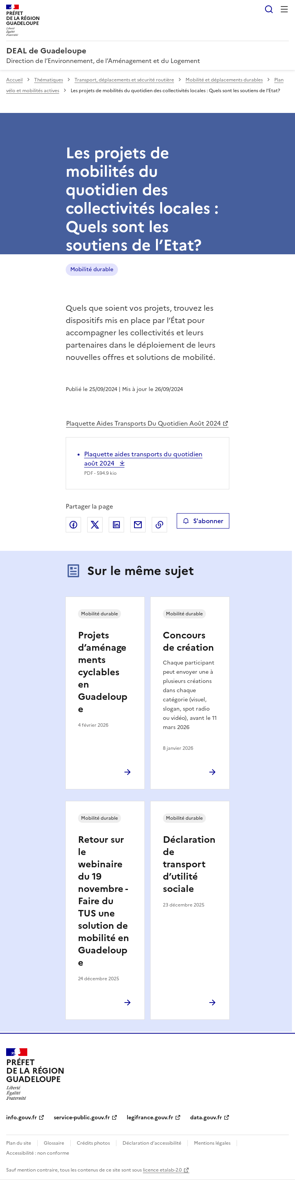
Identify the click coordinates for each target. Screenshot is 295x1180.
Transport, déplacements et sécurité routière (124, 79)
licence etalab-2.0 (162, 1170)
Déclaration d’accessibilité (152, 1143)
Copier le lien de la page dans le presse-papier (159, 524)
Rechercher (269, 9)
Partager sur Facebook (73, 524)
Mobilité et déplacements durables (224, 79)
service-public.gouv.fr (82, 1118)
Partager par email (138, 524)
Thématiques (48, 79)
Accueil (14, 79)
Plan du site (18, 1143)
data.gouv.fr (206, 1118)
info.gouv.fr (21, 1118)
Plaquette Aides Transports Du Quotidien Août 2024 (143, 423)
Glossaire (54, 1143)
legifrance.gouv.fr (150, 1118)
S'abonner (203, 520)
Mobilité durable (91, 269)
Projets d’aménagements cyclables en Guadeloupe (103, 672)
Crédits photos (93, 1143)
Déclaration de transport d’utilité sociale (189, 864)
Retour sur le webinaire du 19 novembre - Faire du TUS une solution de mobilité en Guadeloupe (103, 901)
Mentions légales (212, 1143)
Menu (284, 9)
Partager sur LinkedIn (116, 524)
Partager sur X (95, 524)
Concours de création (188, 641)
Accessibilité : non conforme (37, 1153)
